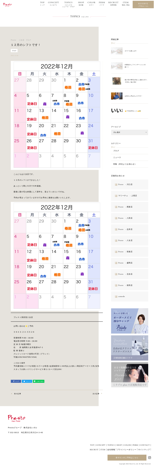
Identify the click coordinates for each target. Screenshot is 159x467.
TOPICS (68, 4)
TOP (42, 3)
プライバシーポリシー (126, 449)
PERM (102, 3)
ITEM (126, 3)
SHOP (81, 3)
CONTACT (145, 445)
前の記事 (17, 394)
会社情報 (111, 449)
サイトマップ (144, 449)
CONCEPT (53, 3)
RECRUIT (113, 3)
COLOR (92, 3)
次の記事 (96, 394)
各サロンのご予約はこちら (127, 457)
